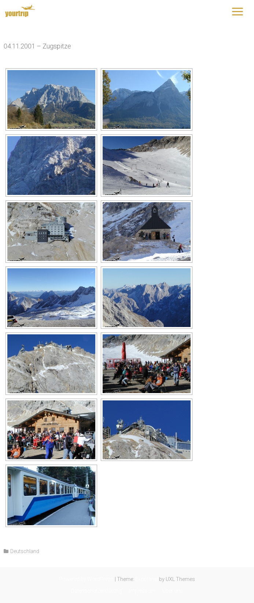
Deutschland (24, 551)
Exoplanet (146, 579)
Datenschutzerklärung (96, 591)
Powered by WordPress (86, 579)
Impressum (142, 591)
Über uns (172, 591)
